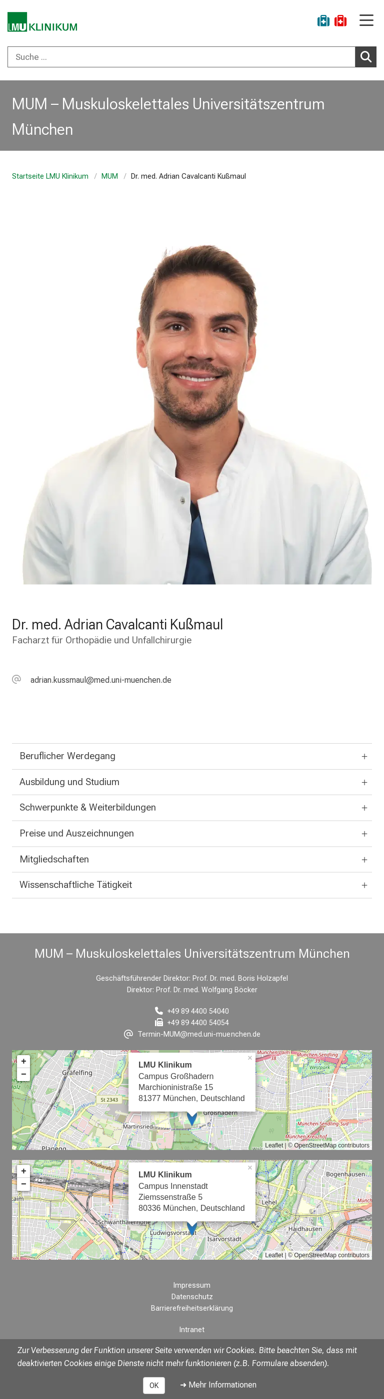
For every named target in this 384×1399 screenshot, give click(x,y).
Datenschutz (192, 1297)
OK (154, 1386)
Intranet (192, 1330)
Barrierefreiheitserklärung (192, 1308)
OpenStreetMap (315, 1145)
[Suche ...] (182, 56)
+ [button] (23, 1062)
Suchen (368, 56)
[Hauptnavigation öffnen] (366, 21)
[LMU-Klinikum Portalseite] (43, 22)
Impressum (192, 1285)
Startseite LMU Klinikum (50, 176)
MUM (110, 176)
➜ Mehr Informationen (218, 1385)
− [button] (23, 1075)
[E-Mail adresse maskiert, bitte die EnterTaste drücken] (92, 680)
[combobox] (192, 56)
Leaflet (274, 1145)
